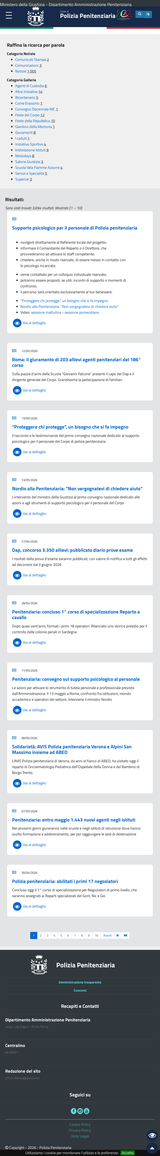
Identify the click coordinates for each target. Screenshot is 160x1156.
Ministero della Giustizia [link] (22, 4)
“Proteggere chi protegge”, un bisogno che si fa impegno (64, 300)
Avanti (107, 935)
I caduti (21, 138)
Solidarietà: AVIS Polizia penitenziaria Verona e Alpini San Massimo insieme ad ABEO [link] (72, 749)
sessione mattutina (46, 312)
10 (96, 935)
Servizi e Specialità (30, 173)
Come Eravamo (27, 103)
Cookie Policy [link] (80, 1124)
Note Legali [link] (80, 1136)
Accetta (128, 1152)
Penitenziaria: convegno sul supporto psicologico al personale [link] (76, 679)
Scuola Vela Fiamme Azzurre (37, 167)
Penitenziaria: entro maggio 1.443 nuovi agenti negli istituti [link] (73, 819)
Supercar (22, 179)
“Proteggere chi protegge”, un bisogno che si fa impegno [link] (70, 426)
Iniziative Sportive (29, 144)
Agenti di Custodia (30, 86)
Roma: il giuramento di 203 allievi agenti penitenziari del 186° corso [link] (76, 362)
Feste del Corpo (27, 115)
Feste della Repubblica (33, 121)
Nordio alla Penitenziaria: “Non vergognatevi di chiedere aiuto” (69, 306)
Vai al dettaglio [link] (29, 323)
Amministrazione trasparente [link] (80, 982)
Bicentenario (25, 97)
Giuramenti (24, 132)
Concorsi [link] (80, 990)
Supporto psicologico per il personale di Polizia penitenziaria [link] (74, 227)
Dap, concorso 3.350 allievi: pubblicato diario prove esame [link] (72, 550)
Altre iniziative (26, 91)
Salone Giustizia (28, 161)
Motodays (23, 156)
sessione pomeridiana (82, 312)
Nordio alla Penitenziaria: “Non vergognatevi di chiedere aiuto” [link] (77, 488)
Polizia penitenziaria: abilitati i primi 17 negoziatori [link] (65, 881)
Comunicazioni (27, 65)
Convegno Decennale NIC (35, 109)
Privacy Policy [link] (80, 1130)
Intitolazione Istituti (30, 150)
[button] (148, 14)
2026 (32, 1147)
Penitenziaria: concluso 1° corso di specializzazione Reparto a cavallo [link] (76, 614)
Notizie (21, 71)
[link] (9, 15)
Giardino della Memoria (34, 126)
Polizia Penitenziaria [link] (87, 14)
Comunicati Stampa (31, 59)
